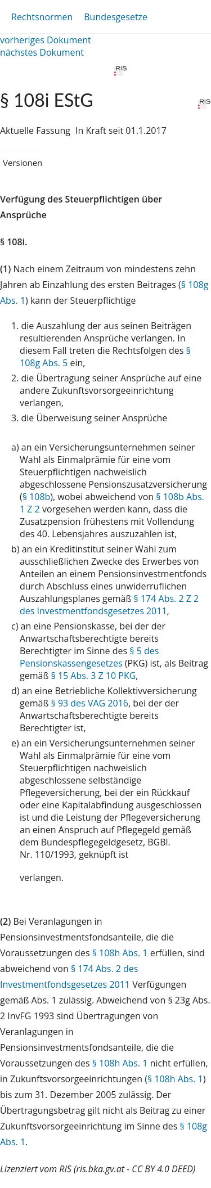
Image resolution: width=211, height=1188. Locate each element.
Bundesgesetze (115, 17)
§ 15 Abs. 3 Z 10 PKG (93, 675)
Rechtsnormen (42, 17)
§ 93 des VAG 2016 (89, 703)
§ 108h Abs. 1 (120, 953)
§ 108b (37, 496)
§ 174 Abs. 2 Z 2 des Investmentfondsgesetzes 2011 (109, 604)
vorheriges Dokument (45, 40)
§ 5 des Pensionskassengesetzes (89, 657)
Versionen (22, 162)
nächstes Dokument (42, 52)
